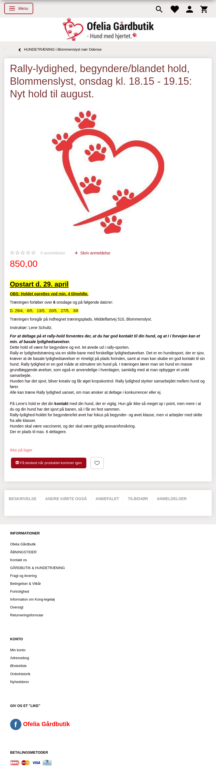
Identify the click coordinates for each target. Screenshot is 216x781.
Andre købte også (66, 498)
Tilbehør (138, 498)
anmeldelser (52, 253)
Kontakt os (18, 560)
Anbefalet (107, 498)
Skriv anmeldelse (95, 253)
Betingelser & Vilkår (25, 584)
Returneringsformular (26, 615)
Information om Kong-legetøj (32, 599)
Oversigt (16, 607)
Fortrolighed (19, 592)
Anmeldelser (172, 498)
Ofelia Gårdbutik (23, 544)
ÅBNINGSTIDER (23, 552)
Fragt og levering (23, 576)
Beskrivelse (23, 498)
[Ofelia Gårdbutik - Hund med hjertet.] (108, 29)
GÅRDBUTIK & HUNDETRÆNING (37, 568)
